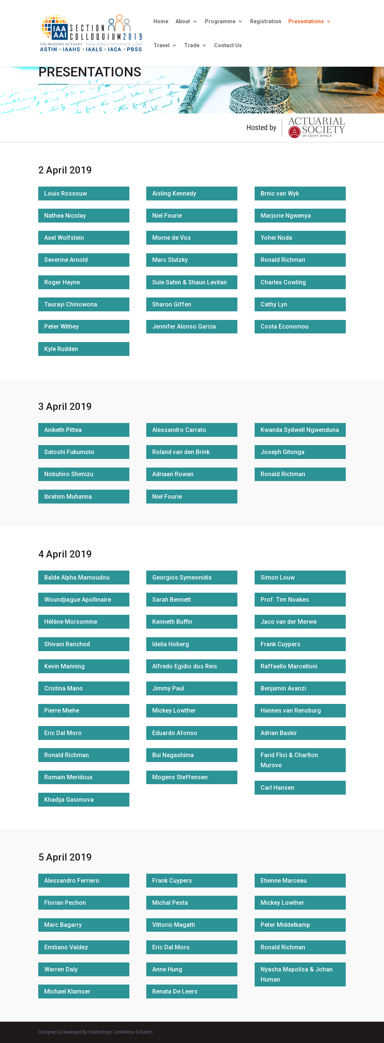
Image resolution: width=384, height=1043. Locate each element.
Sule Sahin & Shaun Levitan (189, 282)
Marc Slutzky (170, 259)
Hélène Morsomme (70, 621)
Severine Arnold (66, 259)
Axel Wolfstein (64, 237)
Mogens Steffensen (180, 777)
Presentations (306, 21)
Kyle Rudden (61, 349)
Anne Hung (167, 969)
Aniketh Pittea (63, 429)
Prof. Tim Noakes (285, 599)
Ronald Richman (283, 259)
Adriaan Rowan (173, 474)
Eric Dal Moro (63, 733)
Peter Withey (61, 326)
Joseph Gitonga (282, 452)
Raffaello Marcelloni (289, 666)
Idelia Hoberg (170, 644)
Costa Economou (285, 326)
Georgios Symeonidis (182, 577)
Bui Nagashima (173, 755)
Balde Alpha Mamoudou (77, 577)
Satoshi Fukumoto (69, 452)
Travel (161, 45)
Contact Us (228, 45)
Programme (220, 21)
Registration (265, 21)
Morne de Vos (171, 237)
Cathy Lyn (274, 304)
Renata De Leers (175, 991)
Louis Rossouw (65, 193)
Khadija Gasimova (69, 799)
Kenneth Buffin (172, 621)
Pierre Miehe (61, 710)
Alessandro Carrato (179, 429)
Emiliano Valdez (66, 947)
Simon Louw (278, 577)
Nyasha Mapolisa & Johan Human (297, 974)
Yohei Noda (276, 237)
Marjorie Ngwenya (286, 215)
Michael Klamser (67, 991)
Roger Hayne (62, 282)
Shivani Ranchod (67, 644)
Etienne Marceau (284, 880)
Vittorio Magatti (173, 924)
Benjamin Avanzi (283, 688)
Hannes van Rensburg (291, 710)
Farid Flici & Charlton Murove (289, 760)
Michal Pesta (170, 902)
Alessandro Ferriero (71, 880)
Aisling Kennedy (174, 193)
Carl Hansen (277, 787)
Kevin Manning (64, 666)
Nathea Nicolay (65, 215)
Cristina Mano (63, 688)
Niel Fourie (167, 215)
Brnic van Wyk (280, 193)
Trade (192, 45)
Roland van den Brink (181, 452)
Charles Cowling (283, 282)
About (183, 21)
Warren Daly (61, 969)
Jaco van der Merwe (288, 621)
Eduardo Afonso (174, 733)
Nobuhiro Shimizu (68, 474)
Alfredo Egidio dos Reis (184, 666)
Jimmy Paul (168, 688)
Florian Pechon (65, 902)
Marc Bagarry (63, 924)
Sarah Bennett (171, 599)
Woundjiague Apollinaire (77, 599)
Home (160, 21)
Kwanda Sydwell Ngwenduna (300, 429)
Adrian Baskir (279, 733)
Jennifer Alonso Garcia (184, 326)
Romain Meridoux (68, 777)
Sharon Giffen (171, 304)
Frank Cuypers (280, 644)
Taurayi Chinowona (70, 304)
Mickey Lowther (174, 710)
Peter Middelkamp (285, 924)
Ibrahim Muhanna (68, 496)
